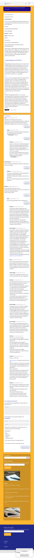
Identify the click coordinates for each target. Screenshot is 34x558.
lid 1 (16, 73)
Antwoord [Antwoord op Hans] (27, 126)
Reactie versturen (25, 446)
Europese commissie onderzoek (11, 492)
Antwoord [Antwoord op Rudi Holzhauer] (27, 167)
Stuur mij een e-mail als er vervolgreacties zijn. (14, 440)
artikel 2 (23, 100)
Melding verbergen (24, 555)
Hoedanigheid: (8, 431)
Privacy (5, 542)
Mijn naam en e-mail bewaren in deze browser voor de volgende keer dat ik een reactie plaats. (16, 428)
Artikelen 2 (6, 21)
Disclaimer (6, 541)
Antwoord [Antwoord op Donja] (27, 138)
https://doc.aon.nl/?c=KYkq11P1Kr (16, 255)
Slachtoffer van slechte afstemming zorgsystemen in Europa (17, 488)
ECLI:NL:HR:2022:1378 (9, 14)
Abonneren (7, 467)
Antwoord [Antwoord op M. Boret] (27, 182)
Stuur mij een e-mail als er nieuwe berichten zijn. (14, 443)
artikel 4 (7, 77)
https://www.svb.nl (13, 360)
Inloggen (6, 546)
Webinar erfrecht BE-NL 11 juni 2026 (12, 485)
